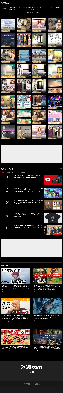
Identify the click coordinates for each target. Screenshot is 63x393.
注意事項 (36, 375)
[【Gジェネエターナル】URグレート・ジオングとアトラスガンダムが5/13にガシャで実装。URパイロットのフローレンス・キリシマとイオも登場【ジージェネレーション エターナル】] (53, 193)
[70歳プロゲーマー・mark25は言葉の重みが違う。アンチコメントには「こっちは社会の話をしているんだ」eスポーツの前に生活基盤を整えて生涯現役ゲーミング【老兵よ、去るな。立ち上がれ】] (15, 306)
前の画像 (26, 13)
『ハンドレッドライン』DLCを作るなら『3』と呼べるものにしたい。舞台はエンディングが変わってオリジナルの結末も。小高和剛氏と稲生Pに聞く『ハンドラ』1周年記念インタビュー (15, 287)
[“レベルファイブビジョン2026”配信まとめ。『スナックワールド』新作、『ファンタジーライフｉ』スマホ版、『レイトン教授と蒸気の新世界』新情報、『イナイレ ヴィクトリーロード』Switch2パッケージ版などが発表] (47, 276)
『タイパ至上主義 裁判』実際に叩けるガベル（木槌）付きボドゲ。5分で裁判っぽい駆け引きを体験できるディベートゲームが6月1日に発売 (28, 202)
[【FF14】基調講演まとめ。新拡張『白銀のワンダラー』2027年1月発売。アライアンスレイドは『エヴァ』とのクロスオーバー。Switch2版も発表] (47, 306)
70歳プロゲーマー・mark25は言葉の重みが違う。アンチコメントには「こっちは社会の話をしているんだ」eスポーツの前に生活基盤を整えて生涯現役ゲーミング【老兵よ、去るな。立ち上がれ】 (15, 317)
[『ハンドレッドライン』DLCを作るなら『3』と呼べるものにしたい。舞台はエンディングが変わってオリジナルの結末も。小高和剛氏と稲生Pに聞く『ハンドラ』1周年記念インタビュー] (15, 276)
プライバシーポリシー (21, 375)
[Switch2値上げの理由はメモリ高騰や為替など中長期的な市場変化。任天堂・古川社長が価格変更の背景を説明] (53, 180)
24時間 (8, 172)
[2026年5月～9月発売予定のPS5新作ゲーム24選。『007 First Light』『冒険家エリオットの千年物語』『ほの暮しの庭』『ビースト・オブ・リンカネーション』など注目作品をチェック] (47, 337)
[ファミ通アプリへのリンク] (27, 383)
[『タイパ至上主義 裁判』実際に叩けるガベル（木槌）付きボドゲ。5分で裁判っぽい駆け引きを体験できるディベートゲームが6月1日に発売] (53, 205)
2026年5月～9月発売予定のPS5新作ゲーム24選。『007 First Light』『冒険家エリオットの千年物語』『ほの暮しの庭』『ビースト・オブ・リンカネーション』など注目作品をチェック (47, 348)
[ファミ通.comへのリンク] (6, 3)
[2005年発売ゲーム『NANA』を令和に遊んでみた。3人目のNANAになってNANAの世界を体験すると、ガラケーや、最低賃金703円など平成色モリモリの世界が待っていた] (8, 25)
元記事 (4, 8)
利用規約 (30, 375)
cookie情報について (44, 375)
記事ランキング (7, 169)
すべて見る (59, 168)
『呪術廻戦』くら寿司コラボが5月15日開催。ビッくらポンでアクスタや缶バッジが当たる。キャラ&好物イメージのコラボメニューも (28, 227)
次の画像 (36, 13)
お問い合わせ (12, 375)
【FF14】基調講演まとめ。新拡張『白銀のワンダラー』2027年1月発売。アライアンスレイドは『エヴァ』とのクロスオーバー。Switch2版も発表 (47, 317)
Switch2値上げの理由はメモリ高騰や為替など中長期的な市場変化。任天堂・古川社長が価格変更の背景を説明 (28, 176)
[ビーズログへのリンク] (36, 383)
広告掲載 (51, 375)
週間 (13, 172)
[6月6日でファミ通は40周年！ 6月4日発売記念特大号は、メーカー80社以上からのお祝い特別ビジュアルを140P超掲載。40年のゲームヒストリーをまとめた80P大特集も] (15, 337)
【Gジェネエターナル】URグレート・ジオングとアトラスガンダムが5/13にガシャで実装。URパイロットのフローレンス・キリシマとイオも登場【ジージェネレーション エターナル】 (28, 190)
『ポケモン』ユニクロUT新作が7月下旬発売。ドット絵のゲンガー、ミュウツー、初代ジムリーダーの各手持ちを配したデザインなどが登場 (28, 215)
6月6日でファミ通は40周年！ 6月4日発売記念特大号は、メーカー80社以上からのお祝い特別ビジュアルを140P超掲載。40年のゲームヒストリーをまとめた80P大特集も (15, 347)
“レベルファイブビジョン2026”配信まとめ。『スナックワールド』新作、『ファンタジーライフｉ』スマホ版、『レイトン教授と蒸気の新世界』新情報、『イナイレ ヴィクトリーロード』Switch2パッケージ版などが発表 (47, 287)
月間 (18, 172)
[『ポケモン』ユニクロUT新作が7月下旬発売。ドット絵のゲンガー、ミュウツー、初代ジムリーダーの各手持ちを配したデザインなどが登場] (53, 218)
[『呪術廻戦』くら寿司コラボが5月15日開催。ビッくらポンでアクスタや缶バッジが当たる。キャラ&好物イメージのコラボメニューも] (53, 230)
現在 (3, 172)
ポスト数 (23, 172)
